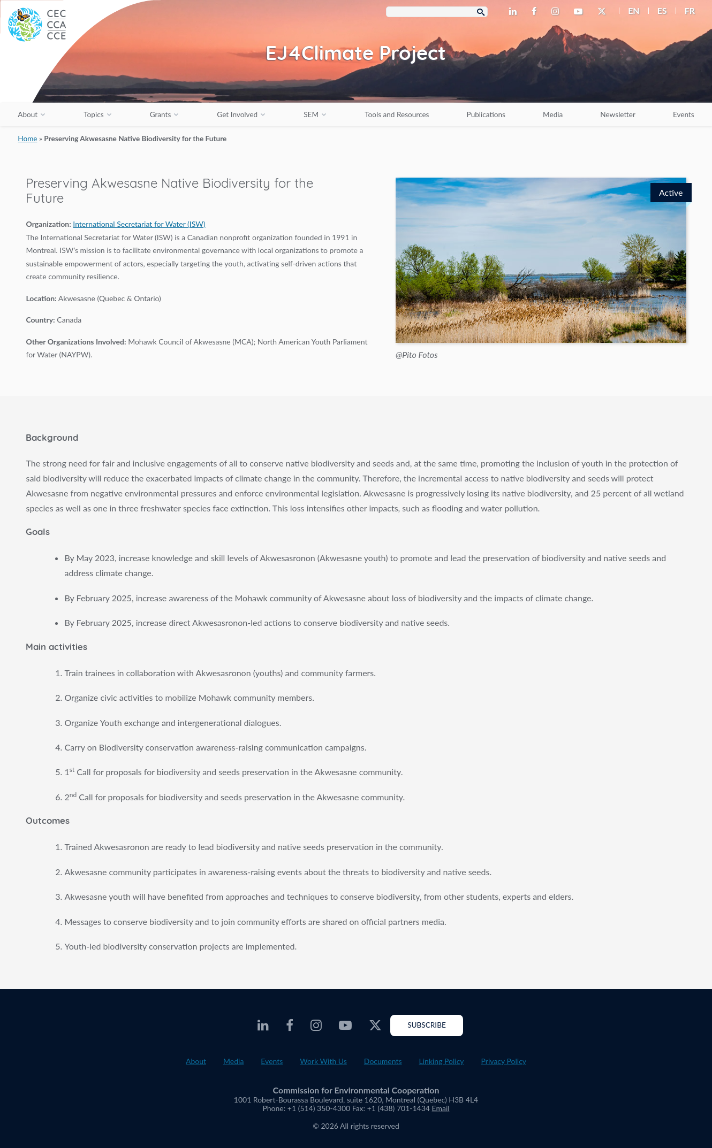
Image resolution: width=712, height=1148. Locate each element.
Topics (93, 114)
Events (683, 114)
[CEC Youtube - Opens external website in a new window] (580, 11)
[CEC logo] (80, 80)
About (27, 114)
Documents (383, 1061)
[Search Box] (437, 11)
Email (441, 1108)
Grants (160, 114)
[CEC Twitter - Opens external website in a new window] (604, 11)
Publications (486, 114)
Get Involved (237, 114)
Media (553, 114)
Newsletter (617, 114)
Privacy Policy (503, 1061)
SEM (311, 114)
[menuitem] (629, 10)
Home (27, 138)
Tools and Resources (397, 114)
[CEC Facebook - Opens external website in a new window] (536, 11)
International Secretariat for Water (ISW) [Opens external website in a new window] (139, 223)
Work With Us (323, 1061)
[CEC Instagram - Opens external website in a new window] (557, 11)
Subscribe (426, 1025)
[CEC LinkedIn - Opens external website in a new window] (515, 11)
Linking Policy (441, 1061)
